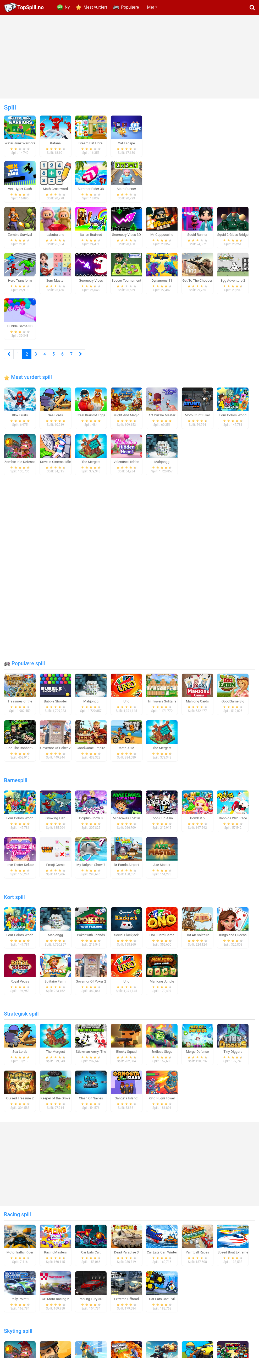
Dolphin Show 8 (91, 822)
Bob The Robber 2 (20, 752)
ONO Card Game (162, 939)
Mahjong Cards (197, 705)
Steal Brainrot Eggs (90, 419)
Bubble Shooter (55, 705)
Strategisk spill (21, 1018)
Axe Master (161, 869)
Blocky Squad (126, 1056)
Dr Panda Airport (126, 869)
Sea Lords (55, 419)
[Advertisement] (129, 56)
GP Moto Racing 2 (55, 1303)
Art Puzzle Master (161, 419)
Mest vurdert (95, 7)
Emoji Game (55, 869)
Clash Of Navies (91, 1102)
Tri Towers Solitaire (161, 705)
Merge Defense (197, 1056)
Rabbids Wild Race (233, 822)
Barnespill (15, 784)
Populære (130, 7)
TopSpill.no (30, 7)
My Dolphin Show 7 (90, 869)
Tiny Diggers (232, 1056)
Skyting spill (18, 1335)
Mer (150, 7)
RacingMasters (55, 1256)
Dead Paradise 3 (126, 1256)
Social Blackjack (126, 939)
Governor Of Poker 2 (55, 752)
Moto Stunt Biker (197, 419)
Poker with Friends (91, 939)
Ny (67, 7)
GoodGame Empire (91, 752)
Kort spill (14, 901)
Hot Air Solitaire (197, 939)
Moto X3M (126, 752)
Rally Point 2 (19, 1303)
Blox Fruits (20, 419)
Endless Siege (162, 1056)
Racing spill (17, 1218)
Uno (126, 705)
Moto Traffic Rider (20, 1256)
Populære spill (24, 667)
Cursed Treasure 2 (20, 1102)
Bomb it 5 (197, 822)
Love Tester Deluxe (20, 869)
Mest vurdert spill (28, 381)
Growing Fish (55, 822)
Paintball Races (197, 1256)
